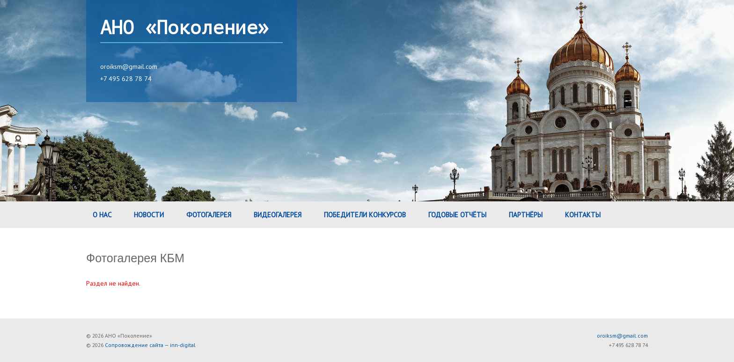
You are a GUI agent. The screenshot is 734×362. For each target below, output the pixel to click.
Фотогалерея (208, 214)
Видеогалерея (277, 214)
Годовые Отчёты (457, 214)
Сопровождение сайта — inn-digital (150, 344)
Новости (149, 214)
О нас (102, 214)
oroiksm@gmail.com (128, 66)
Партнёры (526, 214)
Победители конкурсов (365, 214)
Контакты (583, 214)
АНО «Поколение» (184, 28)
